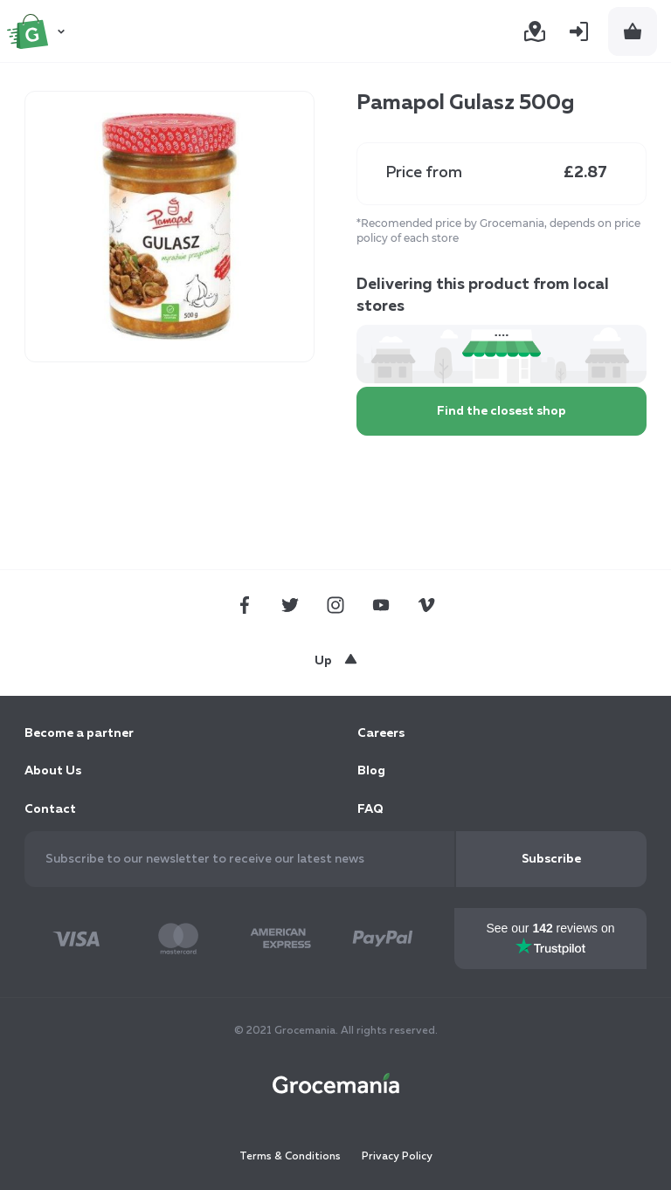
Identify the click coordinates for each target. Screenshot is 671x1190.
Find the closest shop (501, 411)
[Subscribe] (551, 859)
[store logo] (38, 31)
